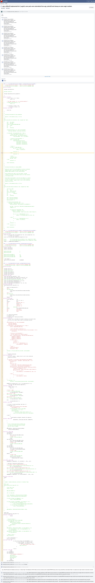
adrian (5, 80)
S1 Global (25, 564)
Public (8, 8)
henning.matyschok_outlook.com (13, 11)
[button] (94, 1)
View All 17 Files (47, 76)
